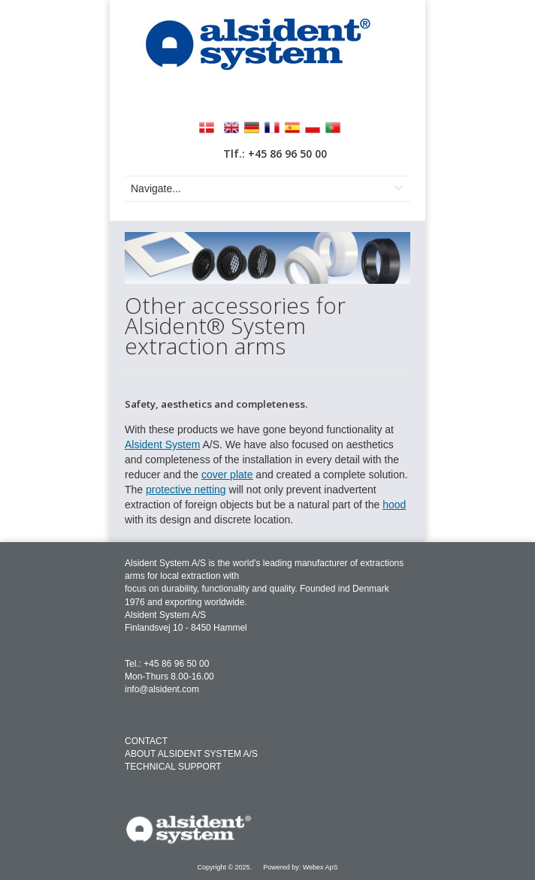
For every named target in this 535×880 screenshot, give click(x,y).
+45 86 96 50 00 (176, 663)
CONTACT (146, 741)
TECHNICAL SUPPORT (173, 766)
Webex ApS (320, 867)
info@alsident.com (162, 689)
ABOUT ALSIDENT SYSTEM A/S (191, 754)
